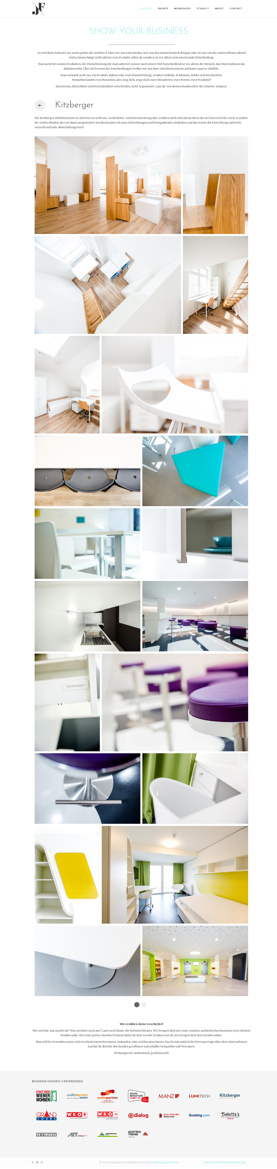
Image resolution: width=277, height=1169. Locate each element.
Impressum (210, 1162)
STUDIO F (203, 9)
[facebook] (32, 1162)
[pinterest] (37, 1162)
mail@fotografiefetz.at (164, 1162)
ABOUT (219, 9)
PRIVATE (163, 9)
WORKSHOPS (182, 9)
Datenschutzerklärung (232, 1162)
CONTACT (236, 9)
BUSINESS (146, 9)
